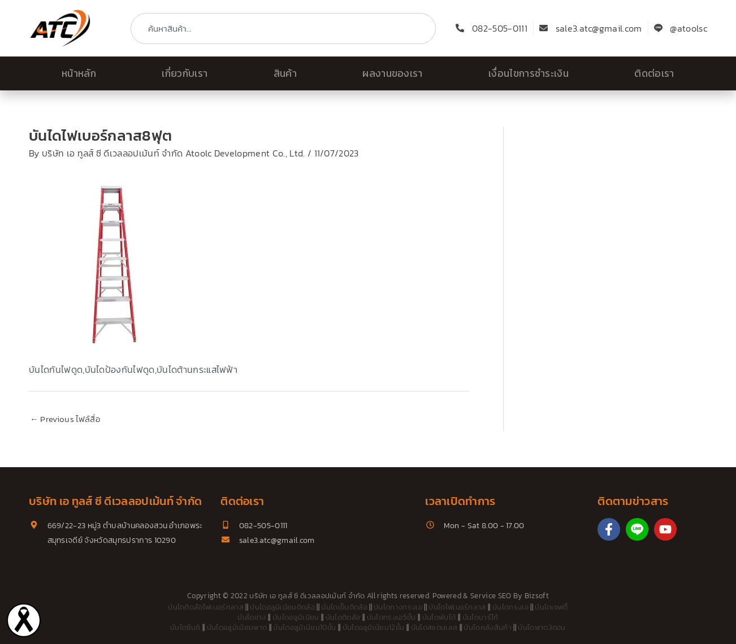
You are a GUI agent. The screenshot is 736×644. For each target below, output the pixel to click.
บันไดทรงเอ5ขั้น (391, 617)
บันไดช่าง (251, 617)
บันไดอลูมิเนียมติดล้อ (282, 607)
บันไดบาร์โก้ (480, 617)
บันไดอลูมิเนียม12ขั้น (374, 628)
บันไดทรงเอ (510, 607)
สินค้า (285, 73)
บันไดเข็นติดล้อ (344, 607)
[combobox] (283, 28)
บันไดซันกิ (185, 628)
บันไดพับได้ (439, 617)
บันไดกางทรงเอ (398, 607)
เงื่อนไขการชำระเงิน (528, 73)
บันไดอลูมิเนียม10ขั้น (304, 628)
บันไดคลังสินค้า (488, 628)
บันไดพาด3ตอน (542, 628)
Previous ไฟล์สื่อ (65, 419)
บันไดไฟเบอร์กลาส (457, 607)
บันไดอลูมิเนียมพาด (237, 628)
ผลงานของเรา (392, 73)
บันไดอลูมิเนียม (295, 617)
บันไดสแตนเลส (434, 628)
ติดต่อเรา (654, 73)
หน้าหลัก (79, 73)
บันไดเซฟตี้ (551, 607)
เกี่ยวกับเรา (184, 73)
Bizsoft (537, 595)
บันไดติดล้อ (343, 617)
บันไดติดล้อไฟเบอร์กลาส (206, 607)
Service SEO (491, 595)
